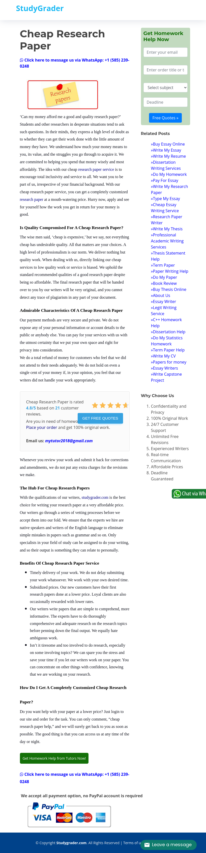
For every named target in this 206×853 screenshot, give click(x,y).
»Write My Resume (168, 156)
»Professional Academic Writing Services (167, 241)
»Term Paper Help (168, 350)
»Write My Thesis (167, 229)
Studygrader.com (71, 842)
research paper (31, 199)
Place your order (41, 427)
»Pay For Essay (164, 180)
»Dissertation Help (168, 332)
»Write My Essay (166, 150)
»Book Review (164, 283)
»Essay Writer (163, 301)
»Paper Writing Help (169, 271)
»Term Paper (163, 265)
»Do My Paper (164, 277)
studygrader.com (95, 497)
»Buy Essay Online (168, 144)
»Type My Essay (165, 198)
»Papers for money (169, 362)
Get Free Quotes (100, 418)
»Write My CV (163, 356)
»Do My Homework (169, 174)
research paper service (96, 169)
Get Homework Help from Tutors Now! (54, 758)
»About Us (160, 295)
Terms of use (133, 842)
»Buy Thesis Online (168, 289)
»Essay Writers (164, 368)
